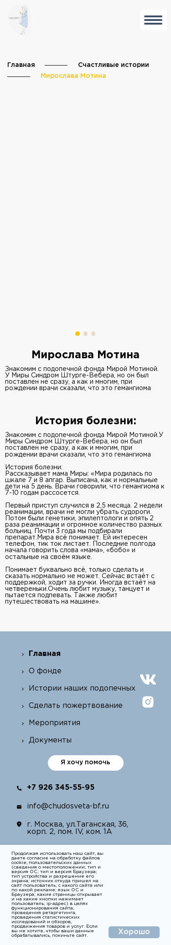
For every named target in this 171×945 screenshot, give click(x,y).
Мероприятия (54, 723)
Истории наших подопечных (82, 688)
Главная (21, 65)
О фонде (45, 671)
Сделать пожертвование (76, 705)
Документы (50, 740)
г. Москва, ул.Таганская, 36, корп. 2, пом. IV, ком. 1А (77, 828)
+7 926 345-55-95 (60, 787)
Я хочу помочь (85, 762)
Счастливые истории (113, 65)
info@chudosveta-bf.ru (68, 806)
